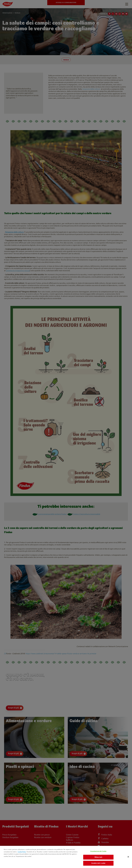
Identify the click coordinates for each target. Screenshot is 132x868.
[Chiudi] (128, 856)
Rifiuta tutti (98, 857)
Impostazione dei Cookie (98, 851)
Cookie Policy (22, 852)
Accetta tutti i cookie (98, 863)
